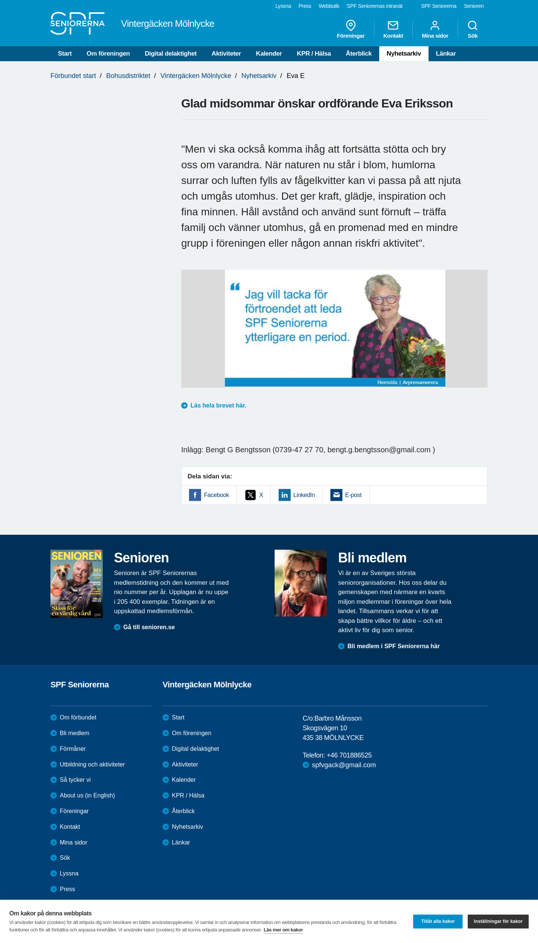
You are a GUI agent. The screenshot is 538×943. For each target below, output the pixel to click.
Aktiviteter (226, 53)
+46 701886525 (349, 755)
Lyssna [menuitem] (283, 6)
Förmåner (73, 749)
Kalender (269, 53)
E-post (353, 495)
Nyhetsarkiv (404, 53)
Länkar (446, 53)
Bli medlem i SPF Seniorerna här (393, 646)
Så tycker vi (75, 780)
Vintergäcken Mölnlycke (195, 75)
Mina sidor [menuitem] (435, 29)
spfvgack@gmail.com (344, 765)
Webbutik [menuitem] (329, 6)
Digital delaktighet (171, 53)
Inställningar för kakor (498, 921)
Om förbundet (78, 717)
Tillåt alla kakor (438, 921)
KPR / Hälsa (314, 53)
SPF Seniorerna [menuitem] (439, 6)
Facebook (216, 495)
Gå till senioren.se (149, 627)
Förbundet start (73, 75)
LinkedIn (304, 495)
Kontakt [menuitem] (393, 29)
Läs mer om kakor (283, 930)
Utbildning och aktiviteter (92, 764)
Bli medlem (74, 733)
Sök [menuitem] (472, 29)
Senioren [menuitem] (474, 6)
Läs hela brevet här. (218, 405)
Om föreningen (108, 53)
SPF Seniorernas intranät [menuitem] (374, 6)
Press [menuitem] (305, 6)
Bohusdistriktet (128, 75)
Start (65, 53)
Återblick (359, 53)
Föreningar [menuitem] (351, 29)
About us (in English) (87, 795)
